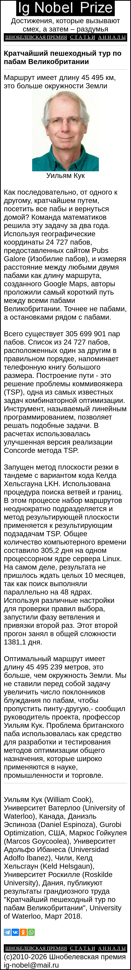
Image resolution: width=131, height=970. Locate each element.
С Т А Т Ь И (82, 37)
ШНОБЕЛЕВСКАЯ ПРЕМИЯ (36, 37)
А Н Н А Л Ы (112, 37)
